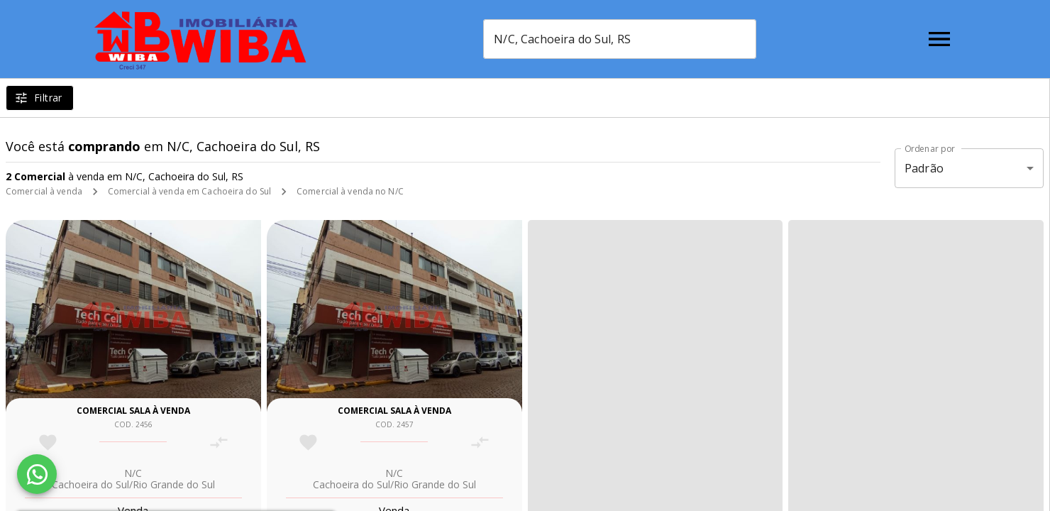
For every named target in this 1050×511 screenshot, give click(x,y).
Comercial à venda (44, 191)
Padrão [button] (924, 168)
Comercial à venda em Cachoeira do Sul (189, 191)
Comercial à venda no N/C (350, 191)
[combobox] (619, 39)
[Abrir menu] (939, 39)
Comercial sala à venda (133, 411)
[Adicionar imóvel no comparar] (218, 442)
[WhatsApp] (37, 474)
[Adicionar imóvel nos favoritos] (47, 442)
